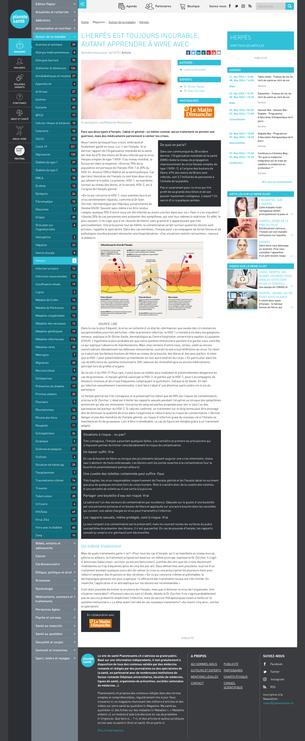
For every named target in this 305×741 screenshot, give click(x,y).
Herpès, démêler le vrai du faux (273, 222)
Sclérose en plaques (49, 449)
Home (85, 22)
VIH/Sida (41, 511)
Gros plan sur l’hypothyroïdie (45, 227)
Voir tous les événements (277, 181)
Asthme (41, 99)
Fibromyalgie (44, 201)
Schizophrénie (45, 433)
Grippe (40, 217)
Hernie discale (45, 252)
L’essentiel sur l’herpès (270, 202)
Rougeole (42, 425)
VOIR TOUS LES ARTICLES (247, 45)
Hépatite (41, 245)
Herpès (40, 260)
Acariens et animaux (49, 44)
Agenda (131, 6)
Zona (39, 535)
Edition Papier (46, 4)
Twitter (271, 672)
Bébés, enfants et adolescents (48, 545)
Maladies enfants (19, 85)
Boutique (193, 6)
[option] (199, 112)
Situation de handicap (50, 464)
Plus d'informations (110, 730)
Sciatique (42, 441)
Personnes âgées (48, 609)
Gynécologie (44, 588)
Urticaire (41, 504)
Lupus (40, 292)
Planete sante (19, 19)
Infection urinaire (47, 268)
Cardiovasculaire (48, 564)
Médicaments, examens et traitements (54, 599)
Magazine (19, 51)
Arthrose (41, 91)
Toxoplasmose (45, 472)
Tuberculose (44, 496)
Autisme (41, 107)
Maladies (19, 67)
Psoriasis (42, 402)
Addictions (43, 20)
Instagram (273, 679)
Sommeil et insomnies (51, 650)
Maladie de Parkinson (50, 307)
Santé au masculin (49, 626)
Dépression (43, 154)
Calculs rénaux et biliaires (53, 123)
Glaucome (42, 209)
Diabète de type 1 (47, 162)
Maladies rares (45, 347)
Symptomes (19, 103)
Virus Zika (42, 519)
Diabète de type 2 (47, 170)
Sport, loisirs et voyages (53, 658)
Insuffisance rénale (48, 284)
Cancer (41, 556)
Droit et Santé (20, 118)
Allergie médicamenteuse (52, 52)
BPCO (39, 115)
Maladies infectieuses (50, 339)
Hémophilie (43, 237)
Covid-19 (41, 146)
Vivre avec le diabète (49, 527)
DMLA (39, 178)
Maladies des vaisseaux (51, 323)
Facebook (273, 664)
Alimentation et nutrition (53, 28)
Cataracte (42, 131)
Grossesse (43, 580)
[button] (188, 52)
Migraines (42, 362)
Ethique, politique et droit (54, 572)
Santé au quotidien (49, 634)
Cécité (40, 138)
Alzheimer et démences (51, 68)
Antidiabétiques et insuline (53, 76)
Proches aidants (46, 394)
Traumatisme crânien (50, 480)
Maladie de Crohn (47, 300)
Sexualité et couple (49, 642)
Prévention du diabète (50, 386)
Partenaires (163, 6)
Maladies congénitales (50, 315)
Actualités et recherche (52, 12)
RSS (269, 687)
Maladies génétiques (49, 331)
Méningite (42, 355)
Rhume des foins (46, 417)
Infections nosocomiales (51, 276)
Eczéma (41, 185)
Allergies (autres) (47, 60)
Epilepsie (42, 193)
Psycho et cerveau (48, 617)
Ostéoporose (44, 378)
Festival (20, 158)
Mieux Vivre (19, 138)
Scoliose (41, 457)
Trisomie (41, 488)
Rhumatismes (45, 409)
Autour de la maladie (51, 36)
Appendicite (43, 83)
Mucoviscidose (45, 370)
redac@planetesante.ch (278, 703)
